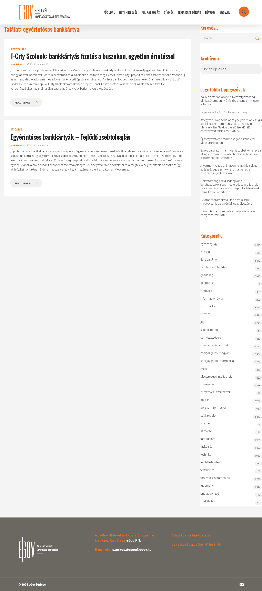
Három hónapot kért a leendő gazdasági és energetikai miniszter (227, 213)
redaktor (17, 64)
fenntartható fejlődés (213, 267)
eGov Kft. (133, 540)
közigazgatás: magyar (214, 353)
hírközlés (206, 290)
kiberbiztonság (209, 329)
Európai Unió (208, 259)
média (204, 368)
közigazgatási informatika (217, 360)
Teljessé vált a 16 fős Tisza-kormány (223, 112)
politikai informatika (213, 407)
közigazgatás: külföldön (215, 345)
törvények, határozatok (215, 477)
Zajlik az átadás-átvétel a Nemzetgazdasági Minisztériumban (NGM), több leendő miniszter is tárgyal (230, 100)
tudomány (207, 485)
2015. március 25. (38, 64)
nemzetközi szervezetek (215, 392)
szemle (205, 423)
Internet (205, 314)
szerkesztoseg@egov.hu (131, 550)
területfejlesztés (210, 462)
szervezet (206, 431)
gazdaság (16, 129)
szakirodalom (209, 415)
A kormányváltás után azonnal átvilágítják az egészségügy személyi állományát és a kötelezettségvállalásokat (228, 169)
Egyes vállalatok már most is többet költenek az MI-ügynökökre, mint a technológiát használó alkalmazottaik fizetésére (230, 154)
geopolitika (207, 282)
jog (202, 321)
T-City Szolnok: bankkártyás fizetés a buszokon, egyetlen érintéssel (92, 56)
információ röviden (212, 298)
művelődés (207, 384)
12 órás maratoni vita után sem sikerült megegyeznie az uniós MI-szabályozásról (226, 201)
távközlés (206, 446)
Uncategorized (209, 493)
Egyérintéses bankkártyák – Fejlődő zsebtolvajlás (70, 137)
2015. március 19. (38, 145)
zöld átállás (207, 501)
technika (205, 454)
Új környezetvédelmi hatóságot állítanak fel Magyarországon (227, 140)
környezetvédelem (211, 337)
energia (205, 251)
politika (205, 399)
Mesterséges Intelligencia (231, 377)
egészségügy (208, 244)
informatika (18, 48)
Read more (22, 102)
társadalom (207, 438)
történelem (207, 470)
